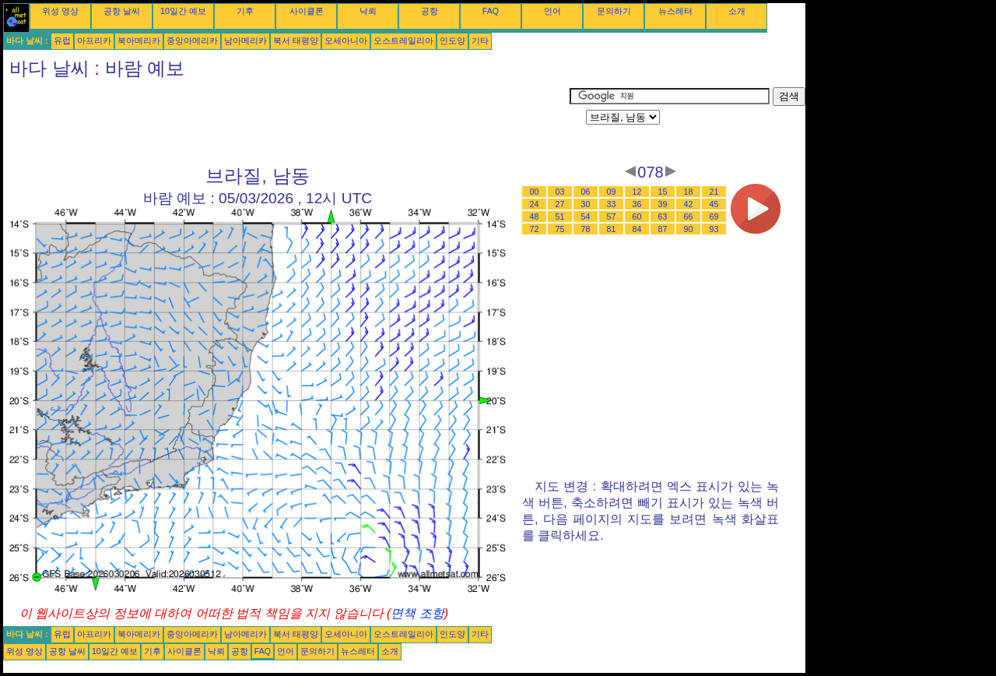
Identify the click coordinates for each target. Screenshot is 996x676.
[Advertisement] (286, 122)
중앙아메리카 (192, 40)
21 (714, 191)
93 (714, 229)
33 (611, 204)
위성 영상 (60, 11)
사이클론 (306, 11)
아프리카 (94, 40)
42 (688, 204)
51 (560, 216)
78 (586, 229)
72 (534, 229)
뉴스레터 (675, 11)
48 (534, 216)
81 (611, 229)
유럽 (62, 40)
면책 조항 (417, 613)
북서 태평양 (295, 40)
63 (663, 216)
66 (688, 216)
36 (637, 204)
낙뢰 (368, 11)
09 (611, 191)
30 (586, 204)
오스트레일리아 (403, 40)
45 (714, 204)
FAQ (490, 11)
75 (560, 229)
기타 (480, 40)
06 (586, 191)
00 (534, 191)
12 (637, 191)
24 (534, 204)
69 (714, 216)
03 (560, 191)
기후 (245, 11)
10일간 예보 (183, 11)
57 (611, 216)
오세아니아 (345, 40)
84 (637, 229)
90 (688, 229)
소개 (736, 11)
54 (586, 216)
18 (688, 191)
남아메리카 (245, 40)
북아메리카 (138, 40)
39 (663, 204)
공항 (429, 11)
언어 (552, 11)
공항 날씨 (121, 11)
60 (637, 216)
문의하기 (614, 11)
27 (560, 204)
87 (663, 229)
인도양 (452, 40)
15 (663, 191)
